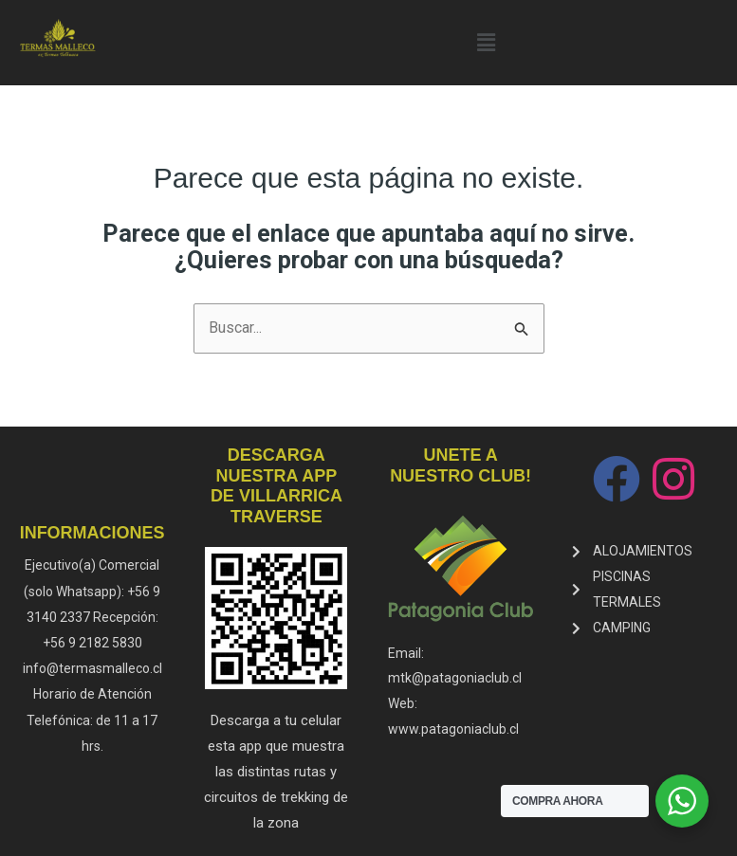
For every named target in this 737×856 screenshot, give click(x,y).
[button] (486, 43)
